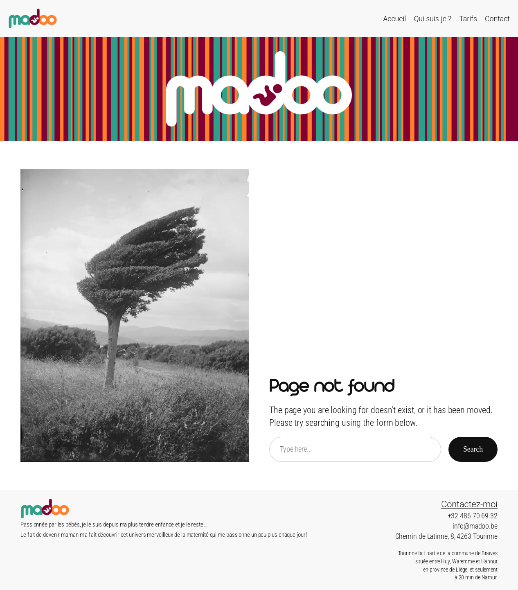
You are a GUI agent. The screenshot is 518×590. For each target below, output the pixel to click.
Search (473, 449)
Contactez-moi (469, 504)
